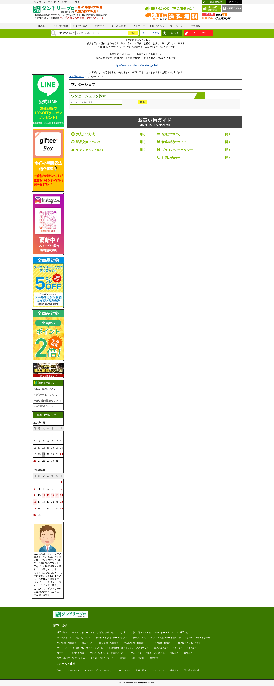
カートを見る (200, 33)
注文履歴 (195, 25)
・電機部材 (191, 648)
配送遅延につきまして (139, 39)
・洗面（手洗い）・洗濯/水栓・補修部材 (99, 642)
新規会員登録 (214, 2)
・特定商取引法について (45, 406)
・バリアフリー (123, 670)
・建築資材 (173, 670)
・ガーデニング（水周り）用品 (69, 653)
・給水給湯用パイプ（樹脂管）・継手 (73, 637)
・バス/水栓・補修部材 (65, 642)
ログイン (234, 2)
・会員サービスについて (45, 394)
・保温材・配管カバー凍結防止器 (165, 637)
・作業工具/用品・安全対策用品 (70, 658)
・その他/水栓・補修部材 (133, 642)
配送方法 (99, 25)
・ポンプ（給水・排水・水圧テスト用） (106, 653)
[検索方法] (67, 33)
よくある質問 (118, 25)
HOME (41, 25)
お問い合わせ (157, 25)
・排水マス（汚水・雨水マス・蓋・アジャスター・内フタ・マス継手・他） (154, 632)
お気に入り (173, 33)
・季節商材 (153, 658)
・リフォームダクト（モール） (97, 670)
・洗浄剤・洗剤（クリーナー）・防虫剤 (107, 658)
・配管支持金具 (138, 637)
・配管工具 (187, 653)
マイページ (176, 25)
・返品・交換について (44, 388)
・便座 (58, 670)
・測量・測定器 (136, 658)
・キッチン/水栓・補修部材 (197, 637)
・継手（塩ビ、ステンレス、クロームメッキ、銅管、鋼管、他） (85, 632)
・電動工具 (173, 653)
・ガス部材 (177, 648)
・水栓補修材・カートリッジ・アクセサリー (128, 648)
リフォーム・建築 (64, 663)
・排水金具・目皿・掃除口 (188, 642)
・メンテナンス (157, 670)
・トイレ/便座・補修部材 (160, 642)
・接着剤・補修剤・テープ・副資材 (111, 637)
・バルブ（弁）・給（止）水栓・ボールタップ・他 (79, 648)
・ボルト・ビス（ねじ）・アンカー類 (147, 653)
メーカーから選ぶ (150, 33)
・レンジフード (72, 670)
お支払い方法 (80, 25)
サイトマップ (138, 25)
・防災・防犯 (140, 670)
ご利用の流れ (61, 25)
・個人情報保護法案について (47, 400)
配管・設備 (60, 625)
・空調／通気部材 (160, 648)
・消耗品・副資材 (190, 670)
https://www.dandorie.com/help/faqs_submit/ (137, 65)
